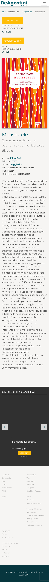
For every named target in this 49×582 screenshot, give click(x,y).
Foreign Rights (8, 537)
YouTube (5, 556)
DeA (3, 481)
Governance (31, 512)
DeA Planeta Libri (14, 3)
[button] (5, 427)
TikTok (4, 549)
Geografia (30, 488)
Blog (4, 497)
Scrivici (4, 534)
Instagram (6, 553)
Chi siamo (30, 500)
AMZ (4, 491)
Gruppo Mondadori (34, 503)
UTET (14, 161)
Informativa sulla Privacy (36, 515)
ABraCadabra (7, 488)
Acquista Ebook (13, 41)
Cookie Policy (32, 522)
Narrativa (30, 484)
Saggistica (27, 12)
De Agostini (6, 478)
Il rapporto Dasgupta (23, 442)
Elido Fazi (15, 158)
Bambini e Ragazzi (34, 491)
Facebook (6, 546)
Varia (28, 478)
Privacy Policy (32, 519)
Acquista (12, 20)
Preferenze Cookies (34, 525)
